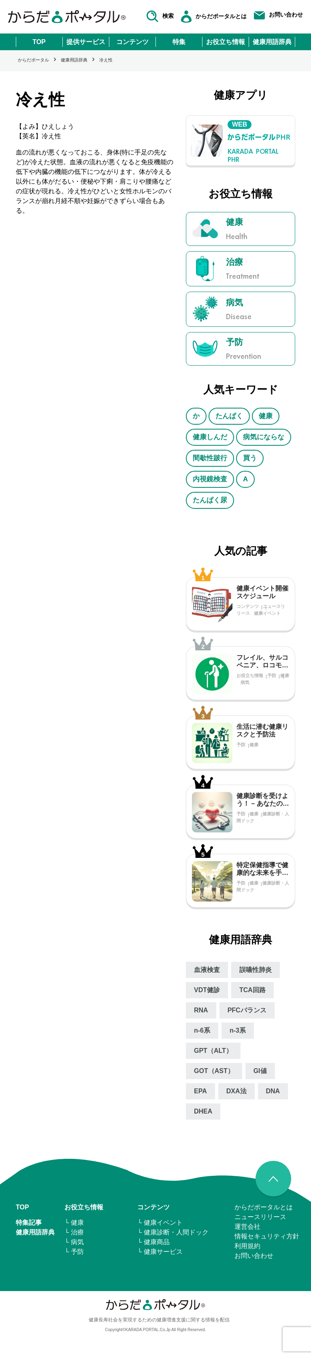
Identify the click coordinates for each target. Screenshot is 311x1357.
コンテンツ (132, 41)
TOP (39, 41)
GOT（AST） (214, 1070)
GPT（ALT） (213, 1050)
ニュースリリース (260, 1216)
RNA (201, 1010)
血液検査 (207, 969)
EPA (200, 1091)
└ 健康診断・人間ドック (173, 1232)
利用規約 (247, 1246)
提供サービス (85, 41)
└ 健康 (74, 1222)
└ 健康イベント (160, 1222)
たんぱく (229, 416)
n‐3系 (238, 1030)
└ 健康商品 (153, 1241)
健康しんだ (210, 437)
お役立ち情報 (225, 41)
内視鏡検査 (210, 479)
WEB (239, 124)
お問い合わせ (253, 1255)
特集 (179, 41)
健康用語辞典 (272, 41)
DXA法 (236, 1091)
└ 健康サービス (160, 1251)
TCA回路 (252, 990)
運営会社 (247, 1226)
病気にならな (263, 437)
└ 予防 (74, 1251)
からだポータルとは (263, 1207)
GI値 (260, 1070)
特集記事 (29, 1222)
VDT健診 (207, 990)
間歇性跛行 (210, 458)
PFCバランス (247, 1010)
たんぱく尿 (210, 500)
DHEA (203, 1111)
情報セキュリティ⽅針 (266, 1236)
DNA (273, 1091)
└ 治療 (74, 1232)
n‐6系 (202, 1030)
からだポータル (33, 59)
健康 (266, 416)
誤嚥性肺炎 (255, 969)
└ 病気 (74, 1241)
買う (250, 458)
